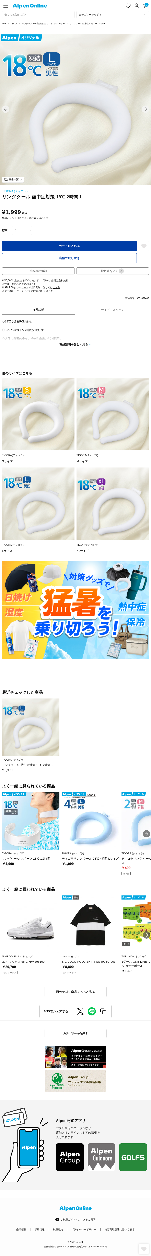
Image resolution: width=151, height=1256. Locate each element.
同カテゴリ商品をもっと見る (75, 991)
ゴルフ (14, 23)
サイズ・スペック (112, 309)
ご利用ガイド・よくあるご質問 (77, 1219)
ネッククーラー (57, 23)
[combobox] (38, 14)
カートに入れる (69, 245)
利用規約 (58, 1229)
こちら (35, 284)
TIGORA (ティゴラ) (15, 191)
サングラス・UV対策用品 (34, 23)
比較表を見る (112, 271)
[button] (5, 109)
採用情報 (40, 1229)
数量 (5, 230)
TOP (4, 23)
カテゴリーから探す (75, 1033)
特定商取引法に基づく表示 (120, 1229)
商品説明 (38, 309)
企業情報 (21, 1229)
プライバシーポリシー (83, 1229)
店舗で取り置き (69, 258)
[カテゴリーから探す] (113, 14)
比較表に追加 (38, 271)
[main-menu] (5, 5)
